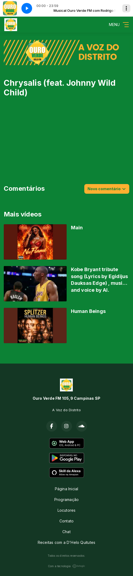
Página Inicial (66, 489)
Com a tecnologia (66, 566)
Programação (66, 499)
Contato (66, 521)
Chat (66, 531)
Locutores (67, 510)
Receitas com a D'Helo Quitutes (66, 542)
